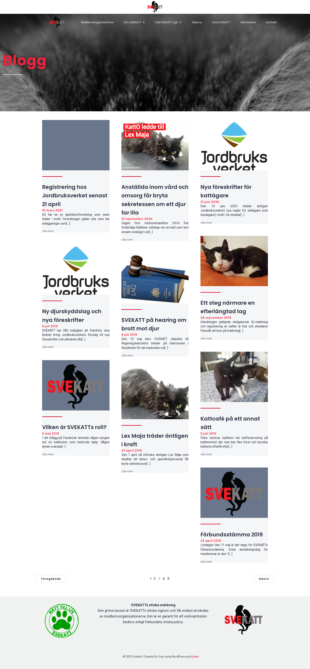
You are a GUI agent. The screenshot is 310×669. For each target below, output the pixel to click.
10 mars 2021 (52, 210)
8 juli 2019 (50, 326)
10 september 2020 (137, 219)
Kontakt (271, 22)
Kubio (195, 657)
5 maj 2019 (50, 434)
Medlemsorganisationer (97, 22)
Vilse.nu (197, 22)
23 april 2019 (131, 451)
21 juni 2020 (209, 202)
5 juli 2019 (208, 434)
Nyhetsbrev (248, 22)
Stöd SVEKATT (221, 22)
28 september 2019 (215, 318)
